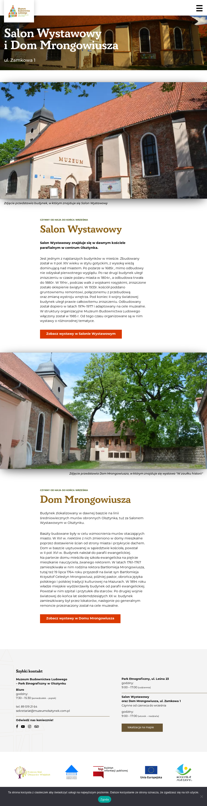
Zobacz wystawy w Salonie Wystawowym (81, 334)
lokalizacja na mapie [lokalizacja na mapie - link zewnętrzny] (141, 727)
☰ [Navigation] (199, 8)
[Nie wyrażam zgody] (201, 796)
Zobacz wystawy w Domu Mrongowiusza (80, 618)
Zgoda (104, 799)
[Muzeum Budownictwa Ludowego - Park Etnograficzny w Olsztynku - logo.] (19, 11)
